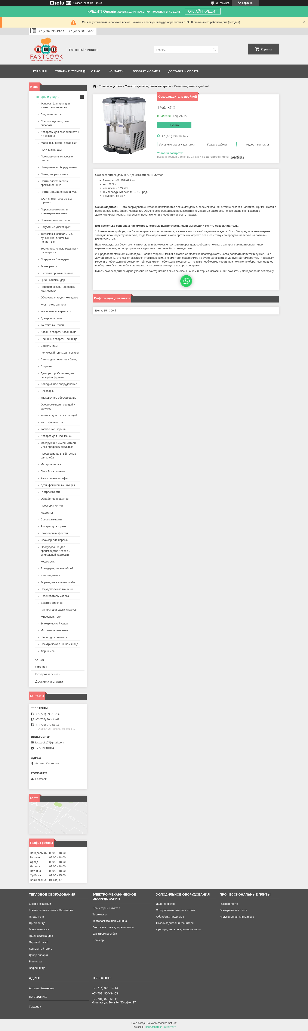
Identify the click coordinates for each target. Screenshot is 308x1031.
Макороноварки (39, 929)
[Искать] (214, 49)
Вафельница (37, 967)
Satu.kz (172, 1023)
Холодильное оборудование (59, 384)
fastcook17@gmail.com (49, 742)
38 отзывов (223, 2)
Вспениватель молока (55, 596)
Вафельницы (49, 345)
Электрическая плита (233, 910)
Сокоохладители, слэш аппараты (148, 86)
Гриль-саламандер (53, 280)
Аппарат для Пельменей (56, 436)
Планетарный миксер (106, 908)
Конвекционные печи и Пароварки (51, 910)
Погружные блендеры (55, 259)
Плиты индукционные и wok (59, 191)
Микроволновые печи (54, 630)
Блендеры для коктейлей (57, 568)
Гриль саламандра (41, 935)
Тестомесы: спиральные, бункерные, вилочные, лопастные (57, 237)
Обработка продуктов (54, 498)
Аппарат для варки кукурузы (59, 609)
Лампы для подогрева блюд (59, 359)
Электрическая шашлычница (59, 644)
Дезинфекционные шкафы (58, 485)
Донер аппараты (51, 318)
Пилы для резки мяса (54, 174)
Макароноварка (51, 464)
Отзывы (41, 667)
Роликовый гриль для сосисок (60, 352)
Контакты (116, 71)
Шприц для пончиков (54, 637)
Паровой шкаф (38, 942)
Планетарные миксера (55, 220)
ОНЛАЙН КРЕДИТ (202, 11)
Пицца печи (36, 916)
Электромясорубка (104, 933)
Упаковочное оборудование (58, 397)
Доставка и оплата (183, 71)
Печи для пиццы (51, 149)
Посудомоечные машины (57, 589)
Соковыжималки (51, 519)
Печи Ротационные (53, 471)
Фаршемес (48, 651)
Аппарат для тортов (53, 526)
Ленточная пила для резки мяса (112, 927)
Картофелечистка (52, 422)
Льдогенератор (166, 903)
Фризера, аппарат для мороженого (178, 929)
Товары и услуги (68, 71)
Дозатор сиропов (51, 602)
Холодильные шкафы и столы (175, 910)
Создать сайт (81, 2)
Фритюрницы (49, 266)
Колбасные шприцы (53, 429)
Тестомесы (99, 914)
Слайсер (98, 940)
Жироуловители (51, 616)
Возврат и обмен (146, 71)
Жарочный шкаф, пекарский (59, 142)
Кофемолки (48, 561)
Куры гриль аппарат (53, 304)
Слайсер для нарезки (54, 540)
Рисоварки (47, 390)
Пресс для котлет (52, 505)
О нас (95, 71)
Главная (40, 71)
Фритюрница (37, 923)
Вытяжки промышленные (57, 273)
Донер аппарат (38, 955)
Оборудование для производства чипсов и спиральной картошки (55, 550)
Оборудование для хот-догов (59, 297)
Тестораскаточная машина (109, 920)
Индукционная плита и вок (237, 916)
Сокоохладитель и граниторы (175, 923)
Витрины (46, 366)
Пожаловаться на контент (160, 1026)
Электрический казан (54, 623)
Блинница (35, 961)
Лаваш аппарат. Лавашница (59, 331)
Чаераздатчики (50, 575)
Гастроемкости (50, 491)
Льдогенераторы (51, 114)
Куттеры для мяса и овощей (59, 415)
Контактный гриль (40, 948)
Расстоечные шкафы (54, 478)
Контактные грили (52, 325)
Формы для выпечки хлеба (58, 582)
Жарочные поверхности (56, 311)
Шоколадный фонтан (54, 533)
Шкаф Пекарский (40, 903)
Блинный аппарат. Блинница (59, 339)
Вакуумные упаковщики (56, 227)
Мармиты (47, 512)
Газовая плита (229, 903)
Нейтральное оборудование (59, 167)
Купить (174, 125)
